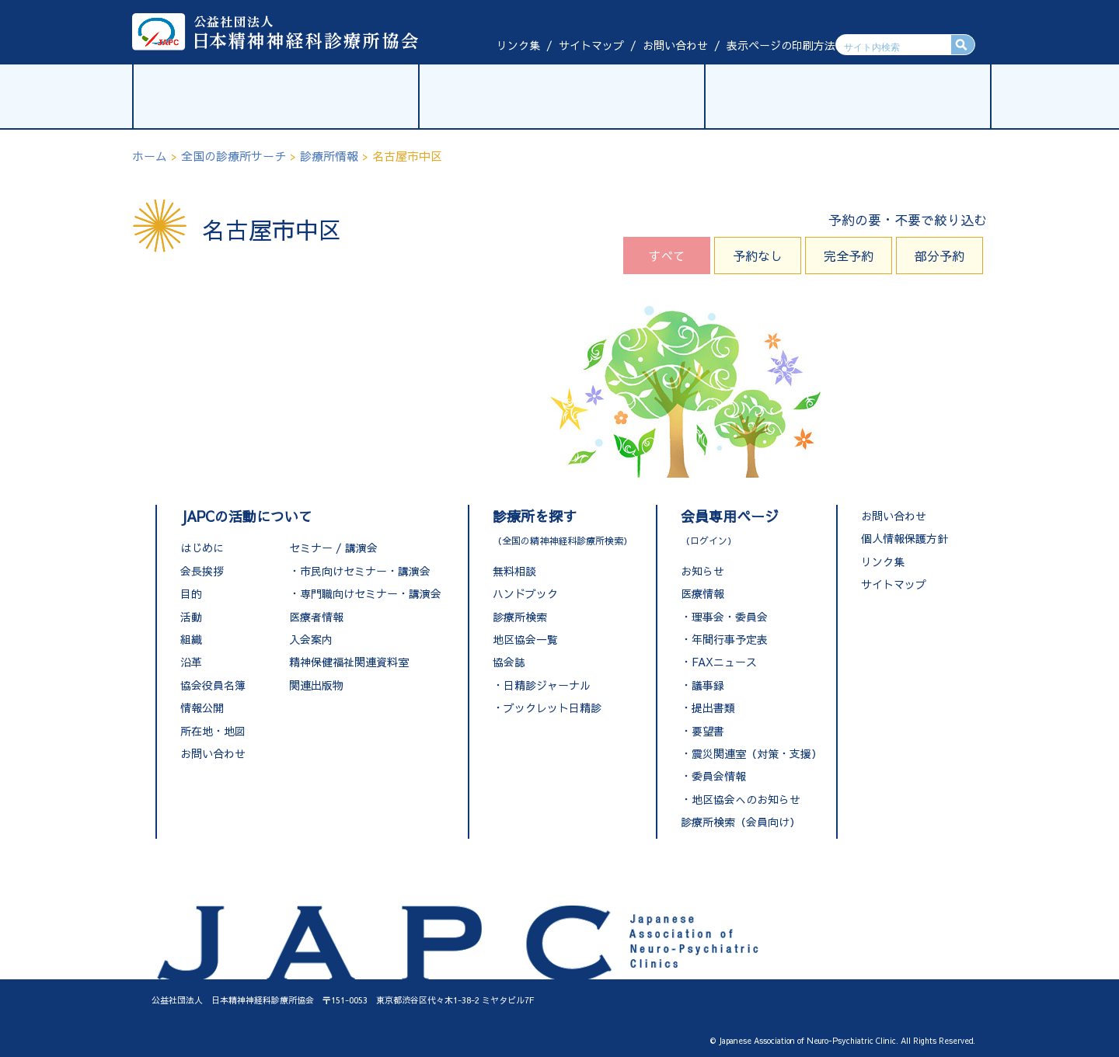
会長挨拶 (202, 571)
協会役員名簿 (213, 685)
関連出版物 (316, 685)
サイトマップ (591, 45)
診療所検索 (520, 616)
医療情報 (702, 593)
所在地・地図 (213, 731)
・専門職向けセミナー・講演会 (365, 593)
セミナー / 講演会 (333, 547)
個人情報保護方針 (904, 538)
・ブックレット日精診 (547, 707)
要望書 (708, 731)
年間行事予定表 (730, 639)
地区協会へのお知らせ (746, 799)
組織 (191, 639)
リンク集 (518, 45)
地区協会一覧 (525, 639)
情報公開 (202, 707)
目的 (191, 593)
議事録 (708, 685)
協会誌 (509, 661)
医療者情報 (316, 616)
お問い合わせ (675, 45)
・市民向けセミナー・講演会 (360, 571)
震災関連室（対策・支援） (757, 753)
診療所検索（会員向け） (740, 821)
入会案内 (311, 639)
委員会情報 (719, 776)
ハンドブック (525, 593)
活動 (191, 616)
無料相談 (514, 571)
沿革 (191, 661)
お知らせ (702, 571)
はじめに (202, 547)
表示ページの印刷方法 (781, 45)
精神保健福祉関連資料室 (349, 661)
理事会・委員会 (730, 616)
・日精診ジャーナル (542, 685)
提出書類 (713, 707)
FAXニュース (724, 661)
